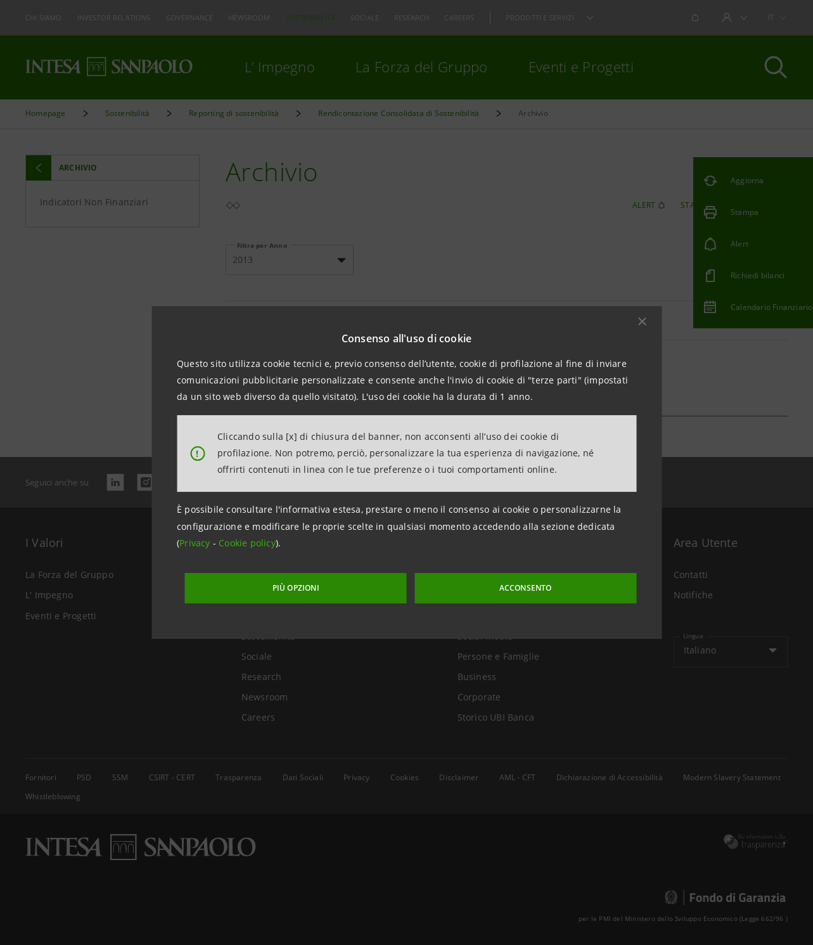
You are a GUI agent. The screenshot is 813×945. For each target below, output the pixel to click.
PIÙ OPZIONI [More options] (330, 584)
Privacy (196, 547)
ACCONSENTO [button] (497, 584)
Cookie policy (247, 547)
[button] (642, 324)
